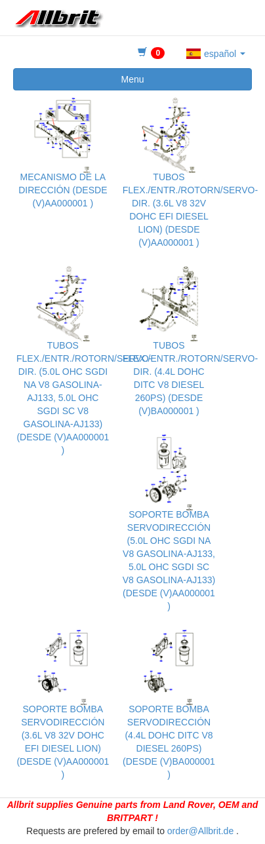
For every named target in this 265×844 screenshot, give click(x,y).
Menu (132, 79)
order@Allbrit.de (200, 831)
